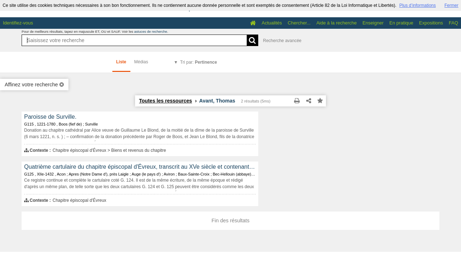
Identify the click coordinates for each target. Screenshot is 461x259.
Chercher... (299, 23)
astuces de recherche (150, 31)
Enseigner (373, 23)
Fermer (451, 5)
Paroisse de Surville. (50, 117)
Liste (121, 61)
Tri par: (198, 62)
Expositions (431, 23)
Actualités (271, 23)
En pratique (401, 23)
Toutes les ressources (165, 101)
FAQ (453, 23)
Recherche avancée (282, 40)
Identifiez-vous (18, 23)
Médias (141, 61)
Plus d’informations (417, 5)
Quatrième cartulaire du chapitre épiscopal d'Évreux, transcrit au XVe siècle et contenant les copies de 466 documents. (140, 167)
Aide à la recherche (336, 23)
